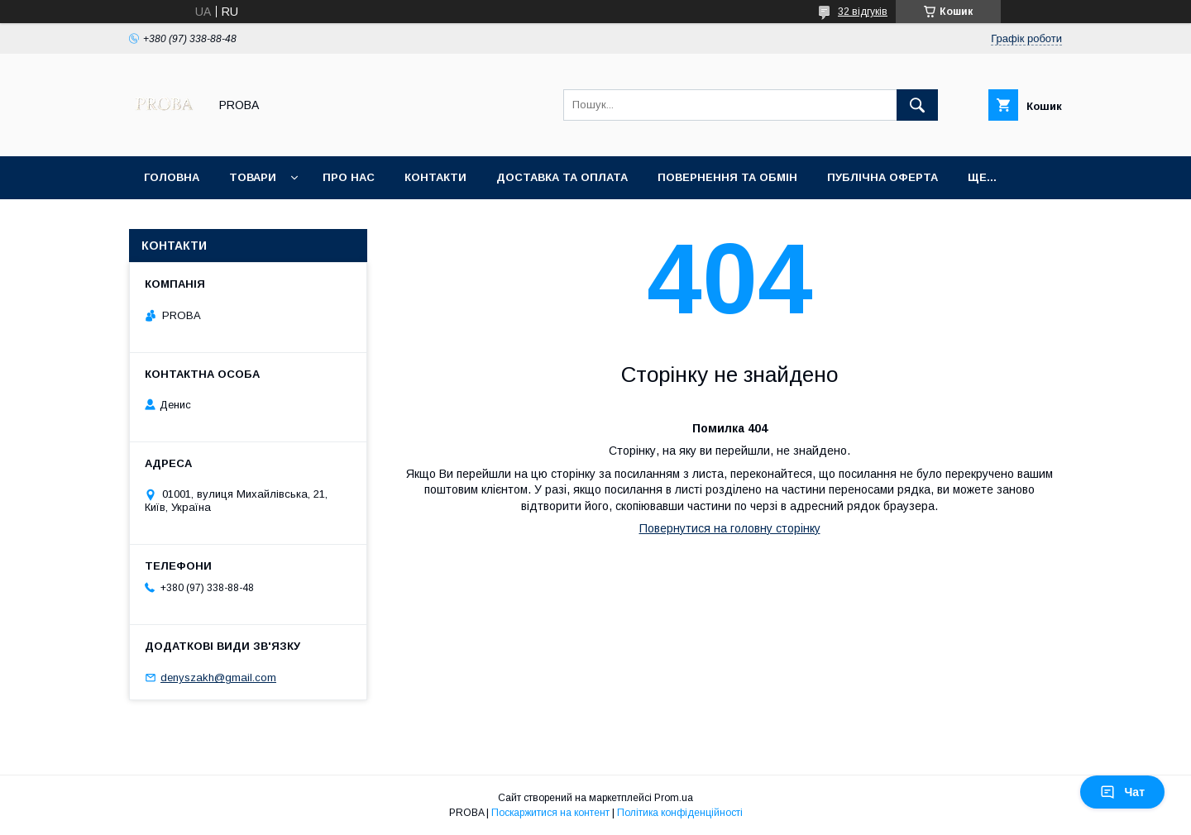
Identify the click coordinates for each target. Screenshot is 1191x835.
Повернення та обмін (727, 177)
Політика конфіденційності (680, 812)
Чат (1122, 792)
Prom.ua (673, 798)
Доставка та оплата (562, 177)
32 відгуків (862, 11)
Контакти (435, 177)
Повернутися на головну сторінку (729, 528)
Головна (171, 177)
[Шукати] (917, 105)
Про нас (349, 177)
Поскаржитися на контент (550, 812)
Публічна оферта (882, 177)
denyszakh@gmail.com (218, 677)
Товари (252, 177)
